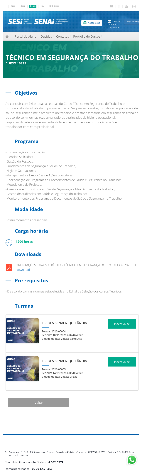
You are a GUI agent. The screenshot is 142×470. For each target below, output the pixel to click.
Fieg (13, 6)
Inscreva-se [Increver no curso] (122, 325)
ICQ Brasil (54, 6)
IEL (42, 6)
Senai (33, 6)
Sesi (23, 6)
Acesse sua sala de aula (91, 23)
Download (23, 269)
